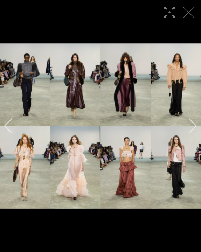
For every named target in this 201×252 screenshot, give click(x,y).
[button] (8, 126)
